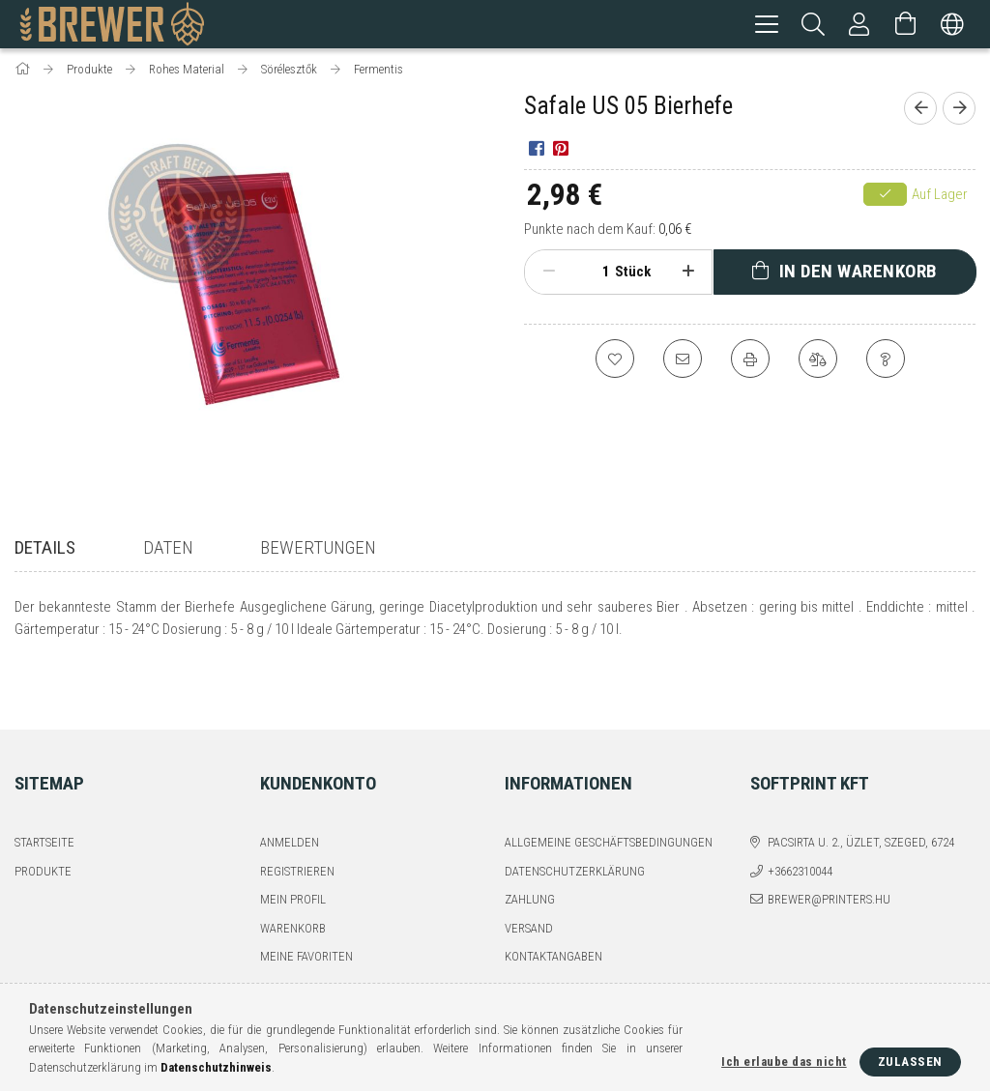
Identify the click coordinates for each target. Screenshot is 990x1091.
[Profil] (859, 24)
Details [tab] (45, 550)
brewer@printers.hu (829, 852)
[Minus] (548, 274)
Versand (529, 880)
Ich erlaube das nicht (784, 1061)
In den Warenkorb (858, 274)
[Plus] (688, 274)
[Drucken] (750, 361)
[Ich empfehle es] (682, 361)
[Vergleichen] (818, 361)
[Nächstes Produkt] (959, 111)
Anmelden (289, 795)
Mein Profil (293, 852)
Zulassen (910, 1061)
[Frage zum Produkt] (885, 361)
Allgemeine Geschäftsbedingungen (609, 795)
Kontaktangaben (553, 909)
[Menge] (595, 274)
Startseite (44, 795)
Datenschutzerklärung (575, 823)
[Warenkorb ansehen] (906, 24)
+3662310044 (800, 823)
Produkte (43, 823)
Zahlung (530, 852)
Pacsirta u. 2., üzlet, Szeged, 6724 (861, 795)
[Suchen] (813, 24)
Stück (633, 274)
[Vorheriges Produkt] (920, 111)
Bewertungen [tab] (318, 550)
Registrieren (297, 823)
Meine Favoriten (306, 909)
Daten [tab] (168, 550)
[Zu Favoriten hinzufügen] (615, 361)
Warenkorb (293, 880)
